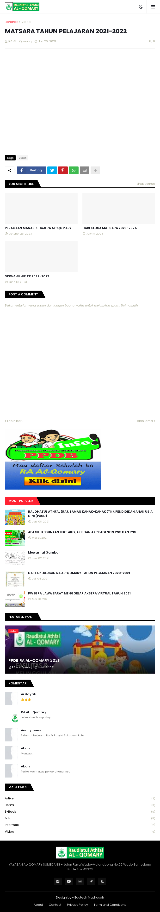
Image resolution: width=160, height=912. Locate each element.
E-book (80, 811)
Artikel (80, 798)
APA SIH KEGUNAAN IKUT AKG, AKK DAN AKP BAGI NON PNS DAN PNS (82, 532)
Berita (80, 805)
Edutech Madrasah (89, 897)
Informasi (80, 825)
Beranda (11, 21)
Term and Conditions (110, 904)
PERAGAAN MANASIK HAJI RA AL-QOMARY (38, 228)
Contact (55, 904)
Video (26, 21)
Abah (25, 748)
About (38, 904)
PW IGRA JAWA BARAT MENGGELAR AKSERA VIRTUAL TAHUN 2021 (79, 593)
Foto (80, 818)
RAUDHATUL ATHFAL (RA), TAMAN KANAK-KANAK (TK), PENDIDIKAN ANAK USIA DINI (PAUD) (90, 514)
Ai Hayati (28, 694)
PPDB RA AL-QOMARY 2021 (33, 660)
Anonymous (31, 730)
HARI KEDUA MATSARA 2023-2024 (109, 228)
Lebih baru (15, 421)
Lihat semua (146, 184)
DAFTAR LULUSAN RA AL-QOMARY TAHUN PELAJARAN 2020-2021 (79, 573)
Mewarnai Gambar (44, 552)
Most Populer (20, 500)
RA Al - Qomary (33, 712)
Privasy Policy (77, 904)
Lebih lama (144, 421)
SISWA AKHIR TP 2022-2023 (27, 276)
